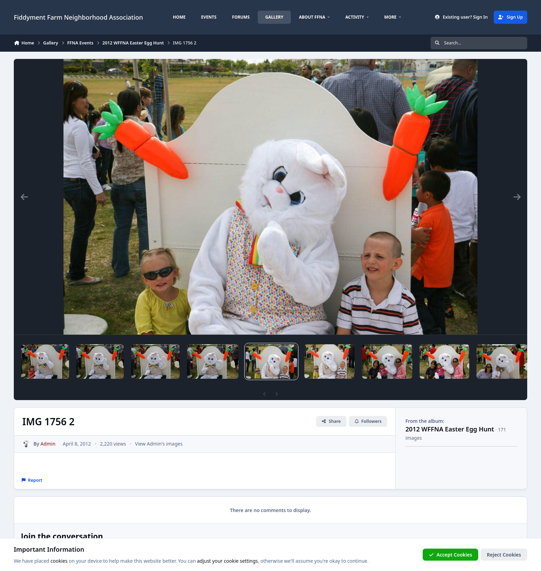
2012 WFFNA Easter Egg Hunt (449, 429)
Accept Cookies (450, 554)
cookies (58, 561)
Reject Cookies (504, 554)
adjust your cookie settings (227, 561)
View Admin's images (159, 443)
